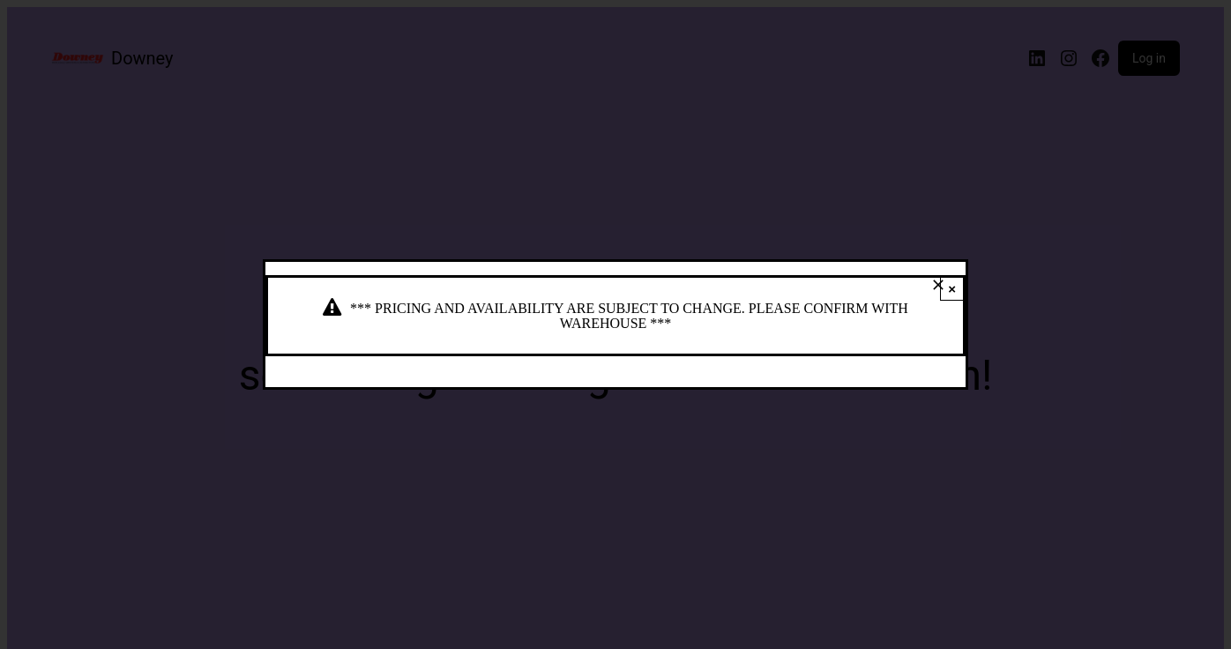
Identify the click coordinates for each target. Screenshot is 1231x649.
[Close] (938, 285)
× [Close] (952, 288)
